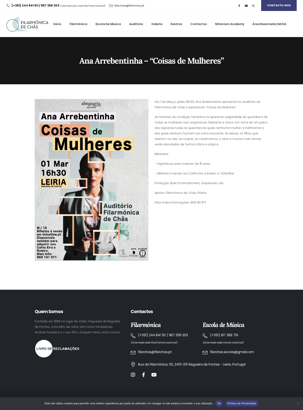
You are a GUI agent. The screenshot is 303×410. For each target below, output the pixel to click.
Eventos (176, 24)
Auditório (136, 24)
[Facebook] (239, 5)
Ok (219, 403)
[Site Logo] (27, 24)
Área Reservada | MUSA (269, 24)
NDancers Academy (229, 24)
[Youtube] (246, 5)
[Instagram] (253, 5)
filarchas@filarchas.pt (129, 5)
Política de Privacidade (241, 403)
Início (57, 24)
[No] (298, 403)
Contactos (198, 24)
